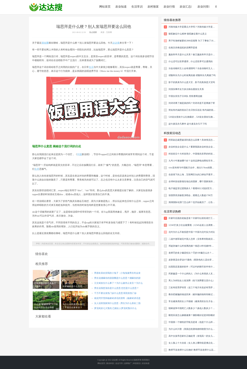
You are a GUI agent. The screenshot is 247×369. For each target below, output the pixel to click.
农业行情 (169, 6)
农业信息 (46, 7)
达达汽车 (119, 363)
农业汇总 (186, 6)
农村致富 (153, 6)
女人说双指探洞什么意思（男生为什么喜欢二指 (117, 303)
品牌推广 (128, 363)
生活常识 (137, 6)
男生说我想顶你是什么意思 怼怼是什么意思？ (116, 288)
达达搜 (116, 43)
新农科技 (110, 363)
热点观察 (93, 32)
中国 (79, 154)
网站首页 (105, 6)
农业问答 (203, 6)
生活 (91, 67)
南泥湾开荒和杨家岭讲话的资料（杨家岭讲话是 (117, 298)
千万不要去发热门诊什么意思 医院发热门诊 (115, 293)
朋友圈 (45, 43)
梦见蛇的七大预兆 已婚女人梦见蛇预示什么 (115, 308)
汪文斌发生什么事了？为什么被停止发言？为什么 (118, 283)
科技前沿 (137, 363)
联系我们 (146, 360)
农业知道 (121, 6)
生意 (36, 169)
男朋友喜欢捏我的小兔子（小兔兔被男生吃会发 (117, 273)
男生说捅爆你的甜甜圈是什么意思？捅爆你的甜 (117, 278)
